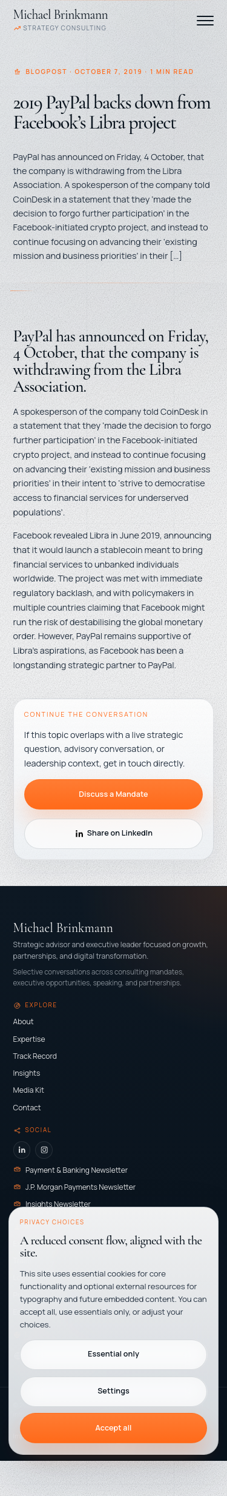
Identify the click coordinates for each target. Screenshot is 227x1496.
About (23, 1021)
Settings (113, 1391)
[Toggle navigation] (205, 20)
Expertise (29, 1039)
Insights (27, 1073)
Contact (27, 1107)
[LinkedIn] (22, 1150)
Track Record (35, 1056)
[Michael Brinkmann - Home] (60, 20)
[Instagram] (44, 1150)
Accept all (113, 1428)
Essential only (113, 1354)
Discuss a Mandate (113, 794)
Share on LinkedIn (113, 833)
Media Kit (28, 1090)
